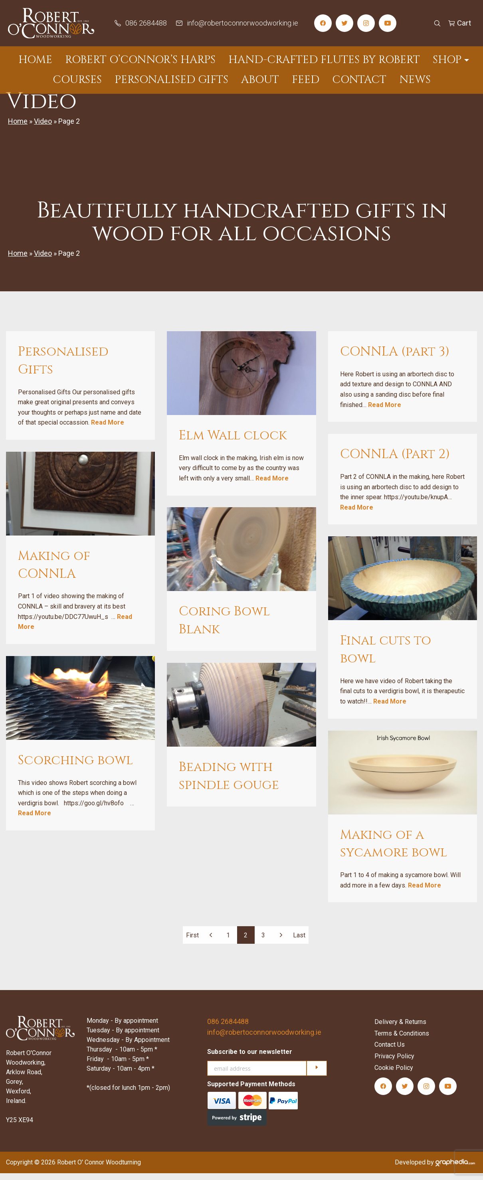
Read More (107, 429)
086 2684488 (228, 1028)
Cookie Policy (393, 1074)
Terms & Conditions (401, 1040)
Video (43, 128)
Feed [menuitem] (305, 80)
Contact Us (389, 1051)
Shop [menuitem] (447, 60)
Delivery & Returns (400, 1028)
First (192, 941)
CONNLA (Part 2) (395, 461)
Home (18, 128)
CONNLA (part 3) (394, 358)
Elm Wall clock (233, 442)
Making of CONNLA (54, 571)
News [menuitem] (415, 80)
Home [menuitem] (35, 60)
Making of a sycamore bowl (393, 850)
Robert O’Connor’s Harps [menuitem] (140, 60)
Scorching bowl (75, 767)
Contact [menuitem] (359, 80)
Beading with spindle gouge (229, 783)
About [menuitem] (260, 80)
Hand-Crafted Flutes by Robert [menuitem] (324, 60)
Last (299, 941)
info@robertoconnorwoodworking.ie (264, 1039)
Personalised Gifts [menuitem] (171, 80)
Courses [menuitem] (77, 80)
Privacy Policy (394, 1063)
